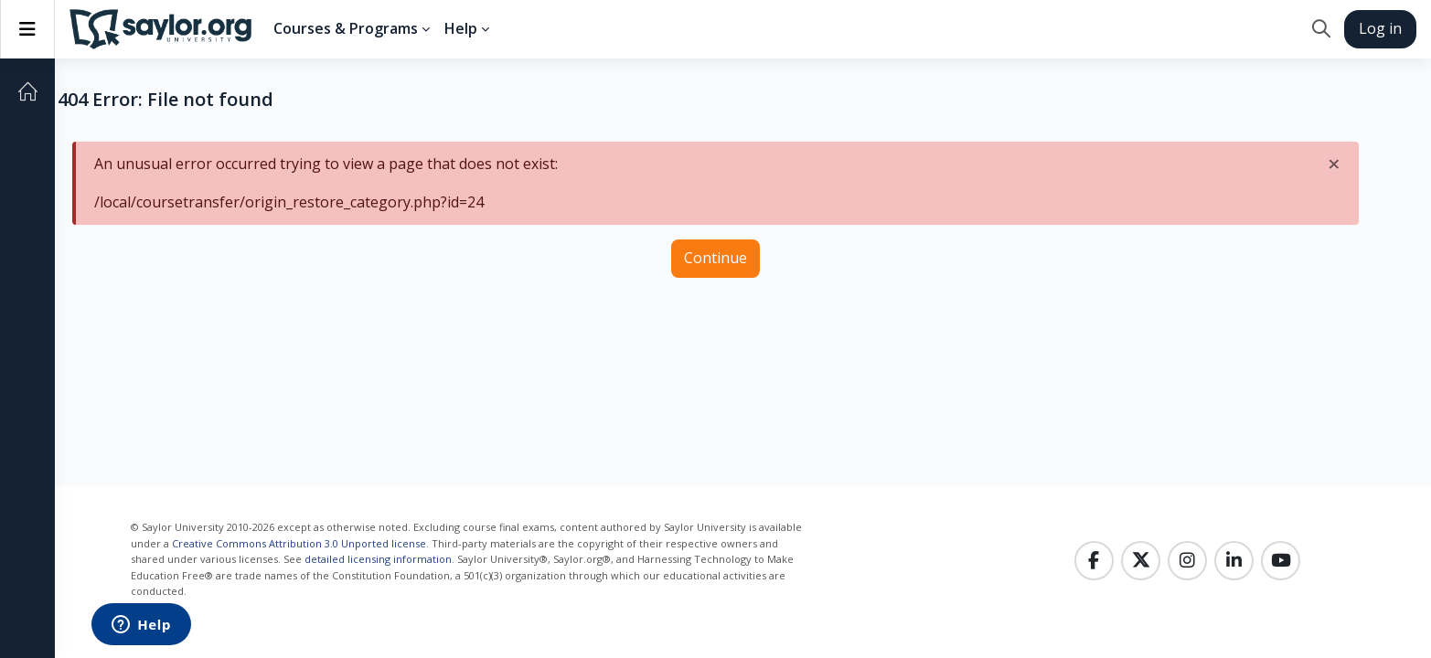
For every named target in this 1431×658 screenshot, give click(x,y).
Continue (715, 258)
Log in (1380, 28)
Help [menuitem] (460, 28)
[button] (1321, 29)
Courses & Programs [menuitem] (345, 28)
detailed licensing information (378, 559)
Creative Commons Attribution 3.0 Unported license (299, 543)
